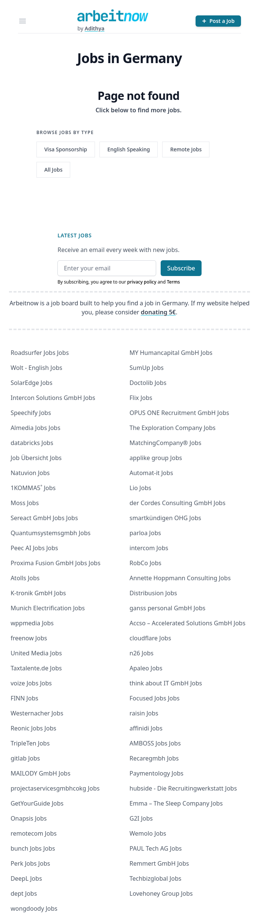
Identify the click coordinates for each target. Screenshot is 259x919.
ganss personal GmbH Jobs (167, 608)
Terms (173, 282)
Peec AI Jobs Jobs (34, 548)
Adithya (94, 28)
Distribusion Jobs (153, 593)
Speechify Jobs (31, 413)
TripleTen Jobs (30, 743)
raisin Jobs (144, 713)
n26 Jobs (142, 653)
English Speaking (128, 149)
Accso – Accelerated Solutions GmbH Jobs (187, 623)
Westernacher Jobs (37, 713)
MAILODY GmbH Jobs (40, 773)
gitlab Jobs (25, 758)
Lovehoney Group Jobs (161, 893)
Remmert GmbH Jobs (159, 863)
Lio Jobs (140, 488)
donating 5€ (158, 312)
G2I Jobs (141, 818)
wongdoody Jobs (34, 908)
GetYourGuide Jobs (37, 803)
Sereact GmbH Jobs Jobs (44, 518)
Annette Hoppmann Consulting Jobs (180, 578)
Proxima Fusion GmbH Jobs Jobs (55, 563)
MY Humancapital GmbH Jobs (171, 353)
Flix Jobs (141, 398)
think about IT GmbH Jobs (166, 683)
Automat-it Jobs (151, 473)
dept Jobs (24, 893)
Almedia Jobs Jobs (35, 428)
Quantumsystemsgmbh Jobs (50, 533)
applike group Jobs (156, 458)
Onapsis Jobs (29, 818)
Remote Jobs (186, 149)
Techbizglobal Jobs (155, 878)
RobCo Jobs (145, 563)
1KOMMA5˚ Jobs (33, 488)
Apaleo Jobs (146, 668)
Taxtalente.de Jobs (36, 668)
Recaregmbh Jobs (154, 758)
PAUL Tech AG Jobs (156, 848)
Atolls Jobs (25, 578)
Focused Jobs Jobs (155, 698)
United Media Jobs (36, 653)
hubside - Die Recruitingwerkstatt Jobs (183, 788)
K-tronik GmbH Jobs (38, 593)
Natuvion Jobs (30, 473)
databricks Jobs (32, 443)
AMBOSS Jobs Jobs (155, 743)
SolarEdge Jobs (32, 383)
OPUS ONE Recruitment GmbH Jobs (179, 413)
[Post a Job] (218, 21)
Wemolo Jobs (148, 833)
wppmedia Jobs (32, 623)
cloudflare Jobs (150, 638)
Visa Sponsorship (65, 149)
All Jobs (53, 169)
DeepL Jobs (26, 878)
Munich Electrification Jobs (48, 608)
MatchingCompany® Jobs (165, 443)
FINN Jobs (24, 698)
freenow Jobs (29, 638)
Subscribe (181, 268)
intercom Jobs (149, 548)
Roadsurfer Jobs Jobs (40, 353)
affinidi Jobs (146, 728)
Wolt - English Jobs (36, 368)
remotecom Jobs (34, 833)
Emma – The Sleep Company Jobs (176, 803)
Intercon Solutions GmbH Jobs (53, 398)
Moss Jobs (25, 503)
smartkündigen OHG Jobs (165, 518)
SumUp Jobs (147, 368)
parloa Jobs (145, 533)
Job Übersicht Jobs (36, 458)
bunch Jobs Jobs (33, 848)
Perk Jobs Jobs (30, 863)
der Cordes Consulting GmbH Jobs (178, 503)
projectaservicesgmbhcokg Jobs (55, 788)
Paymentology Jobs (157, 773)
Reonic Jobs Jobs (33, 728)
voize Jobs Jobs (31, 683)
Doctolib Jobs (148, 383)
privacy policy (142, 282)
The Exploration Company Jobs (172, 428)
